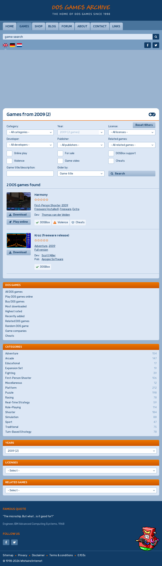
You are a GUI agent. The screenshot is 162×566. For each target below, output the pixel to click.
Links (116, 26)
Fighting (81, 373)
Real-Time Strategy (81, 403)
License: (113, 126)
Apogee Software (52, 259)
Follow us (11, 534)
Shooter (81, 412)
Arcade (81, 358)
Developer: (13, 139)
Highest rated (13, 311)
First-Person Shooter (47, 205)
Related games (16, 482)
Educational (81, 363)
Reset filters (144, 125)
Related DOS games (17, 321)
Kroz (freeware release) (51, 235)
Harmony (41, 195)
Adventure (40, 246)
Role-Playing (81, 407)
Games (24, 26)
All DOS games (14, 291)
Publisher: (63, 139)
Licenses (11, 462)
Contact (100, 26)
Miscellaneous (81, 383)
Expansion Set (81, 368)
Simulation (81, 417)
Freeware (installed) (46, 209)
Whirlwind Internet (31, 561)
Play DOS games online (19, 296)
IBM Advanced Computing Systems (35, 524)
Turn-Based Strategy (81, 432)
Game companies (16, 331)
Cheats (9, 335)
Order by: (62, 167)
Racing (81, 398)
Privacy (22, 555)
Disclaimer (38, 555)
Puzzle (81, 393)
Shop (39, 26)
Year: (60, 126)
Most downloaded (16, 306)
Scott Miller (49, 255)
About (82, 26)
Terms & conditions (61, 555)
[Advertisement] (81, 76)
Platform (81, 388)
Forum (67, 26)
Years (9, 442)
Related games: (117, 139)
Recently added (14, 316)
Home (9, 26)
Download (20, 214)
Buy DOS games (14, 301)
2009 (64, 205)
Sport (81, 422)
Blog (52, 26)
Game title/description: (21, 167)
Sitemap (8, 555)
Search (120, 173)
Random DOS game (17, 326)
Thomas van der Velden (56, 214)
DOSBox (45, 266)
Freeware (65, 209)
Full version (41, 249)
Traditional (81, 427)
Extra (76, 209)
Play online (20, 221)
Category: (13, 126)
